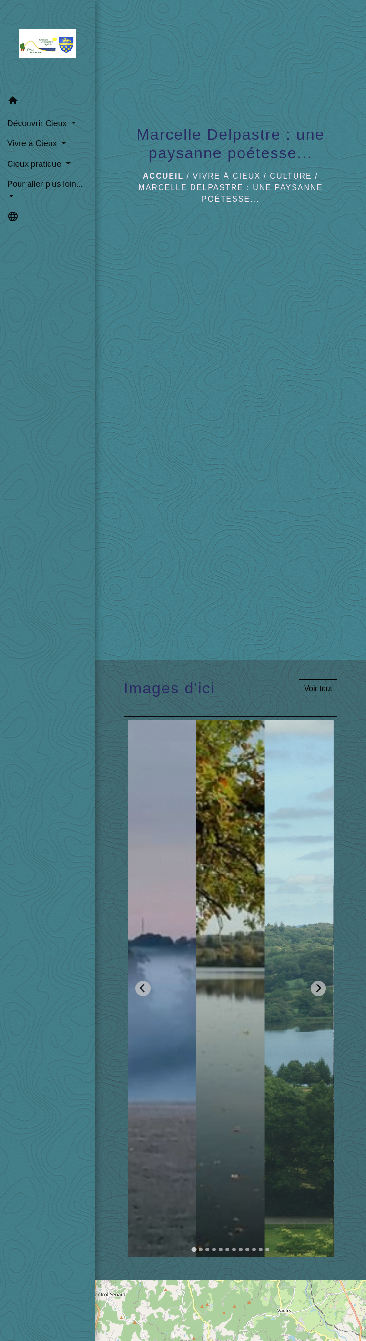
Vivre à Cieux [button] (33, 143)
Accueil (163, 176)
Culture (291, 176)
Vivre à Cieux (227, 176)
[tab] (193, 1249)
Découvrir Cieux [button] (38, 123)
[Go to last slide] (143, 988)
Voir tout (318, 688)
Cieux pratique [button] (35, 164)
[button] (47, 102)
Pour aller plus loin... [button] (45, 184)
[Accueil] (47, 45)
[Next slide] (318, 988)
